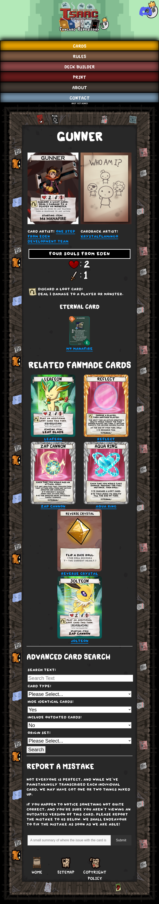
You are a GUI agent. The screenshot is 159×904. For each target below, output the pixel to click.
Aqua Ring (106, 475)
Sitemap (65, 872)
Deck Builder (79, 66)
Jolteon (79, 609)
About (79, 87)
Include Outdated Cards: (55, 717)
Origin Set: (39, 733)
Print (79, 77)
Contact (80, 97)
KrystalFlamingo (99, 236)
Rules (79, 56)
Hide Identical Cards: (51, 702)
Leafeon (53, 408)
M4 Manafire (79, 333)
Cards (79, 46)
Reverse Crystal (79, 542)
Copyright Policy (94, 875)
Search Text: (42, 670)
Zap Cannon (53, 475)
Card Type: (39, 686)
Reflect (106, 408)
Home (37, 872)
